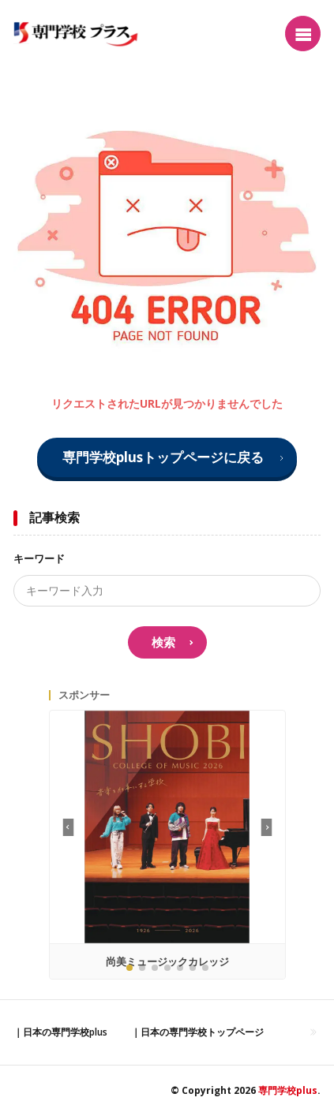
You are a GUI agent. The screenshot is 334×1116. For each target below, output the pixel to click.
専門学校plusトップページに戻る (163, 457)
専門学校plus (287, 1090)
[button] (266, 827)
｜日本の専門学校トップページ (197, 1032)
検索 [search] (163, 642)
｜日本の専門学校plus (60, 1032)
